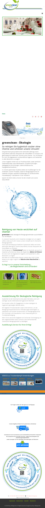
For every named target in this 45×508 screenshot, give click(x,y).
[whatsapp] (24, 138)
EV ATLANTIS (6, 272)
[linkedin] (21, 138)
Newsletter (33, 501)
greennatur (33, 272)
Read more (5, 287)
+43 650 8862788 (20, 496)
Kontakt (26, 501)
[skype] (23, 138)
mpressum (12, 501)
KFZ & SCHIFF (38, 378)
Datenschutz (19, 501)
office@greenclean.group (31, 496)
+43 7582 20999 (12, 496)
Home (3, 113)
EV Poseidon (19, 272)
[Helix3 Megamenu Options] (42, 13)
